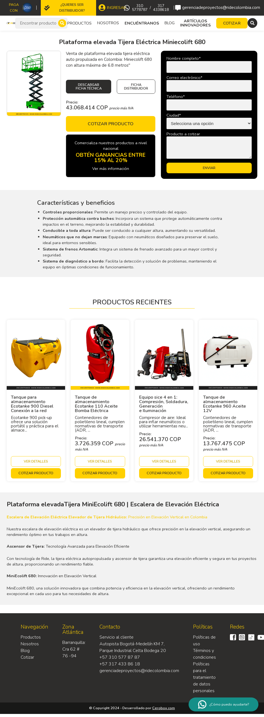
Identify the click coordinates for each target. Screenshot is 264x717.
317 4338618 (161, 7)
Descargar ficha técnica (89, 86)
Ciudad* (174, 115)
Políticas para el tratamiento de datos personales (204, 677)
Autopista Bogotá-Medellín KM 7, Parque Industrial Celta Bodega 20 (132, 647)
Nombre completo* (184, 58)
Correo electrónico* (184, 78)
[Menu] (252, 23)
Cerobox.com (163, 708)
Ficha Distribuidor (136, 86)
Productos (31, 637)
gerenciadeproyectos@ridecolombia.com (217, 8)
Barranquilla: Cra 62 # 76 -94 (73, 649)
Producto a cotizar (183, 134)
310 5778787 (140, 7)
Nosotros (108, 23)
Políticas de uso (204, 640)
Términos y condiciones (204, 654)
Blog (170, 23)
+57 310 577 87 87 (119, 657)
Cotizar (27, 657)
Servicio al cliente (116, 637)
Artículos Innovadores (195, 23)
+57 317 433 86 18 (119, 664)
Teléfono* (176, 96)
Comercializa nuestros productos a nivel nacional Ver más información (110, 155)
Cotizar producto (111, 124)
